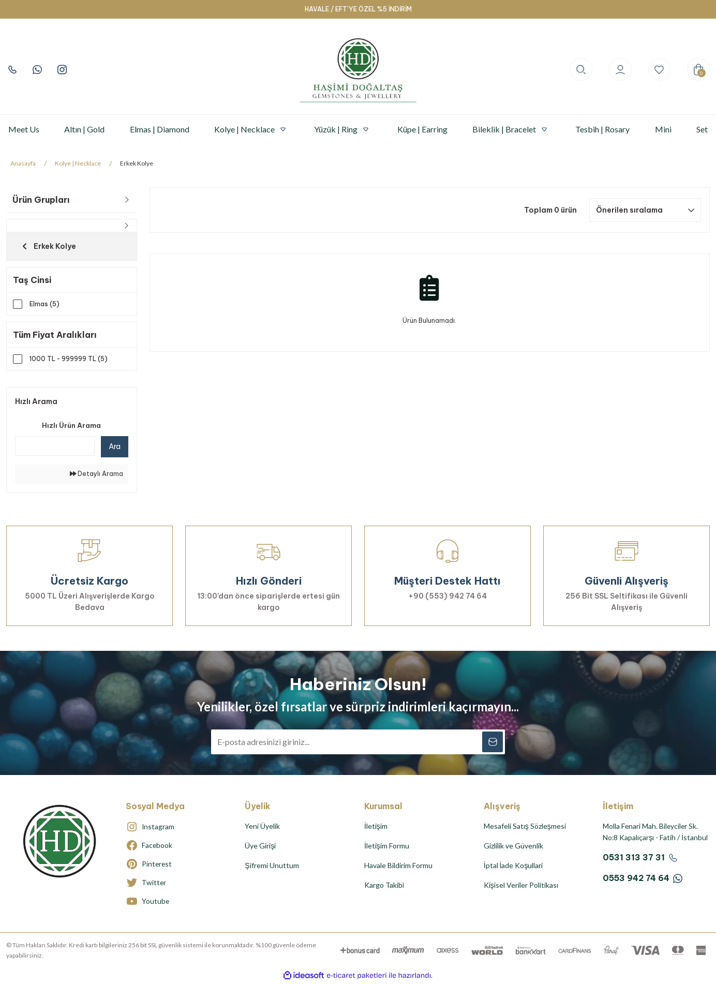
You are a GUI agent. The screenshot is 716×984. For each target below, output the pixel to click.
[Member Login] (619, 69)
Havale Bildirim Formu (398, 865)
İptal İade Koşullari (513, 865)
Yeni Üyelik (262, 826)
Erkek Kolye (136, 163)
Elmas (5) (44, 304)
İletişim (375, 826)
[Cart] (698, 69)
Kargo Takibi (384, 885)
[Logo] (358, 69)
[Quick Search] (55, 446)
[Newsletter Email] (358, 742)
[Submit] (492, 742)
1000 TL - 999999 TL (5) (68, 359)
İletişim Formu (386, 846)
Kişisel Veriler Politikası (521, 885)
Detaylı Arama (96, 474)
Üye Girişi (260, 846)
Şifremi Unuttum (272, 865)
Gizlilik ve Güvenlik (513, 846)
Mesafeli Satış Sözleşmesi (525, 826)
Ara (115, 447)
